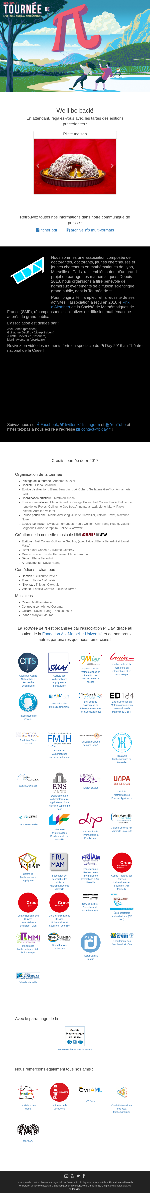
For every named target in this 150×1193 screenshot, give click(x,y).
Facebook (47, 424)
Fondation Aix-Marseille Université (72, 634)
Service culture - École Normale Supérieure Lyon (90, 907)
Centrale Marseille (28, 824)
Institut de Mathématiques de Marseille (121, 759)
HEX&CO (28, 1140)
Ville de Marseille (28, 982)
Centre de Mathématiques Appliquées (28, 877)
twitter (67, 424)
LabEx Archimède (28, 786)
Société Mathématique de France (75, 1049)
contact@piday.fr (93, 429)
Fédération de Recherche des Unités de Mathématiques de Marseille (59, 882)
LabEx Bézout (90, 787)
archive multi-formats (90, 230)
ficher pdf (46, 230)
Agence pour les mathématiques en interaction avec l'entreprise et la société (90, 675)
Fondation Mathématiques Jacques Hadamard (59, 754)
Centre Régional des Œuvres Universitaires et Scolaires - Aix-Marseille (122, 882)
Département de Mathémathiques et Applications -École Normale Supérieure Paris (59, 802)
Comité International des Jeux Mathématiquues (121, 1108)
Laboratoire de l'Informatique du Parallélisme (90, 835)
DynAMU (90, 1100)
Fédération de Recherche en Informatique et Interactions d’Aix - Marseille (90, 876)
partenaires (75, 1189)
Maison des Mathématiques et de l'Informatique (28, 949)
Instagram (89, 424)
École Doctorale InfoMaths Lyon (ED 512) (122, 916)
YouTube (116, 424)
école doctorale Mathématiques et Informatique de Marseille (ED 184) (71, 1185)
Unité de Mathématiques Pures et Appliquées (121, 795)
